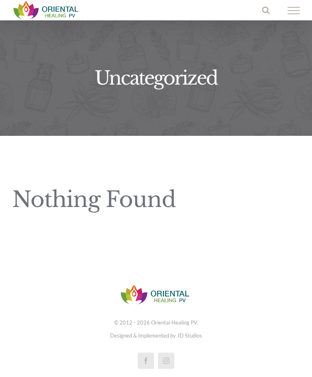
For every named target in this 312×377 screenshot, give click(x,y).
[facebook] (146, 361)
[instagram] (166, 361)
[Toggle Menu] (294, 10)
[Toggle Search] (266, 10)
